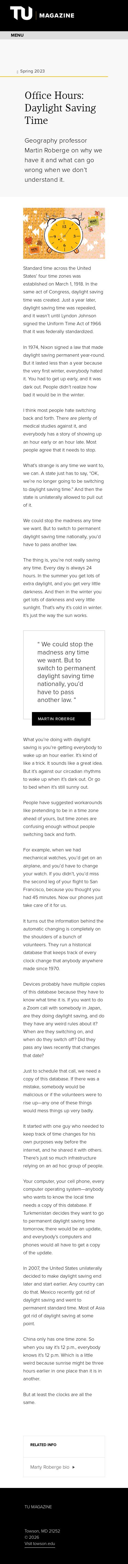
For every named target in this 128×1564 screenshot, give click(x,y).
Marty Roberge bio (49, 1467)
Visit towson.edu (40, 1543)
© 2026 (32, 1537)
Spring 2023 (32, 71)
